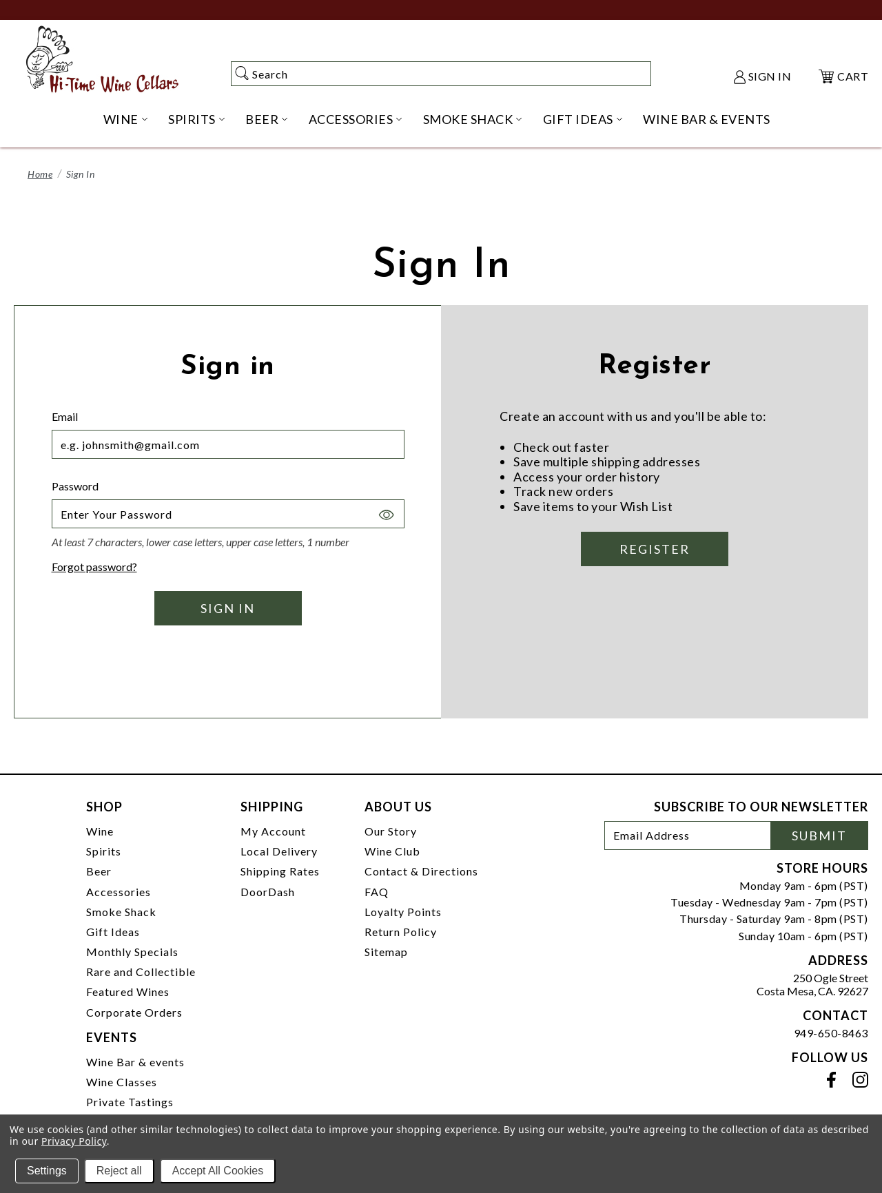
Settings (47, 1170)
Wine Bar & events (135, 1061)
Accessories (118, 891)
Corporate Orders (134, 1012)
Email (65, 416)
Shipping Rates (280, 871)
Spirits (103, 851)
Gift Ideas (113, 931)
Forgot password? (94, 566)
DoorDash (267, 891)
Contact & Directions (421, 871)
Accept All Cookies (218, 1170)
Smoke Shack (121, 911)
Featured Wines (128, 991)
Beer (99, 871)
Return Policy (401, 931)
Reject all (119, 1170)
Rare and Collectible (141, 971)
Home (40, 174)
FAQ (377, 891)
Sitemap (386, 951)
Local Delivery (279, 851)
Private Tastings (130, 1101)
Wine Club (392, 851)
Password (75, 485)
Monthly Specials (132, 951)
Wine (100, 831)
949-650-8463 (831, 1032)
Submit (819, 835)
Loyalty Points (403, 911)
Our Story (391, 831)
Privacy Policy (74, 1141)
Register (654, 549)
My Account (273, 831)
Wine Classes (121, 1081)
